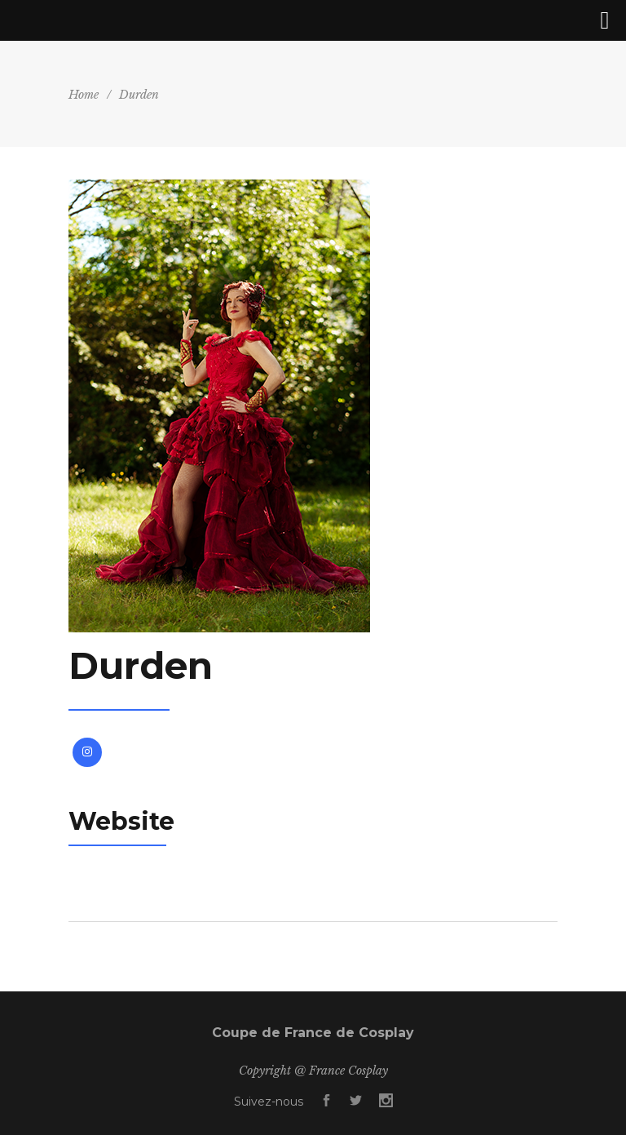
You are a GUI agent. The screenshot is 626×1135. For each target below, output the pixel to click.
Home (83, 94)
